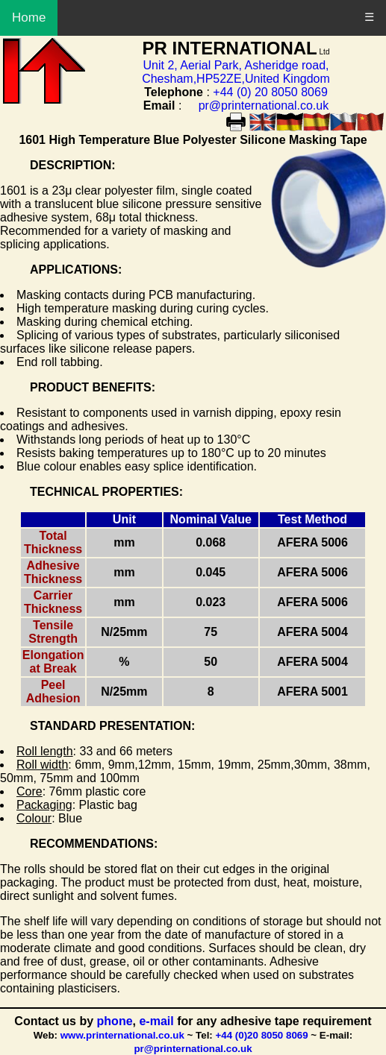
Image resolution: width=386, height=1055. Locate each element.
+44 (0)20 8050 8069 (262, 1035)
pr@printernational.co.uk (264, 105)
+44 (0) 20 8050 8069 (270, 92)
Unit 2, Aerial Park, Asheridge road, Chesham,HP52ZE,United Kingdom (236, 72)
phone (115, 1021)
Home (29, 17)
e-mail (158, 1021)
